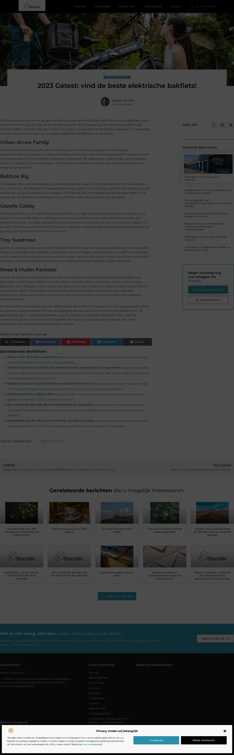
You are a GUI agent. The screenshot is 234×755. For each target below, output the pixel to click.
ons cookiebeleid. (93, 744)
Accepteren (156, 740)
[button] (225, 731)
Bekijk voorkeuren (204, 740)
